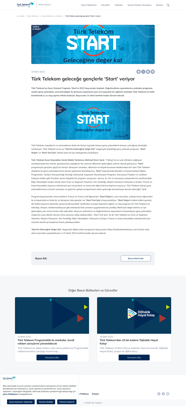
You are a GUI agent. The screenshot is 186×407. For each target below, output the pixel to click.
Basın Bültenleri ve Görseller (52, 16)
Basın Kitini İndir (136, 258)
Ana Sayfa (20, 16)
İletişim (159, 5)
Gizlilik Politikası (81, 394)
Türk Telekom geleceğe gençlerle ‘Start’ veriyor (83, 16)
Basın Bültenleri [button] (89, 5)
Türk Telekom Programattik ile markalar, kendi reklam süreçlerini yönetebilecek (46, 341)
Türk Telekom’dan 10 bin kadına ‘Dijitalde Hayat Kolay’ (129, 341)
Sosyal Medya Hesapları (139, 5)
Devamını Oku (52, 357)
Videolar (119, 5)
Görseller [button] (105, 5)
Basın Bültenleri (33, 16)
